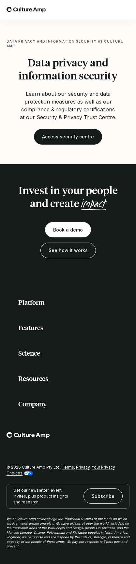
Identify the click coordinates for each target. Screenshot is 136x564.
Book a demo (68, 230)
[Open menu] (125, 10)
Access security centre (68, 136)
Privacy (83, 467)
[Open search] (111, 10)
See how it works (68, 250)
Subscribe (103, 496)
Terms (68, 467)
